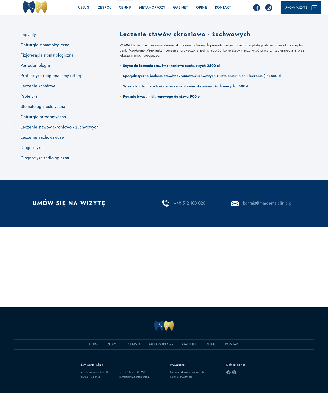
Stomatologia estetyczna (42, 106)
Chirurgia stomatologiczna (44, 45)
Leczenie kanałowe (37, 86)
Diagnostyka (31, 147)
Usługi (83, 7)
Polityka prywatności (181, 377)
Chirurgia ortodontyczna (43, 117)
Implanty (28, 34)
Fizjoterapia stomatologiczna (46, 55)
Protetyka (28, 96)
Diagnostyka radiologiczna (44, 158)
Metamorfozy (151, 7)
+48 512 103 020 (189, 203)
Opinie (200, 7)
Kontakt (222, 7)
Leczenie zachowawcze (42, 137)
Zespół (103, 7)
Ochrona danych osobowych (187, 372)
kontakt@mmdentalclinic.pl (267, 203)
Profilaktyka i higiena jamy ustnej (50, 76)
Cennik (124, 7)
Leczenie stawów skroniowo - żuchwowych (59, 127)
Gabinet (179, 7)
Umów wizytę (300, 7)
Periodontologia (35, 65)
